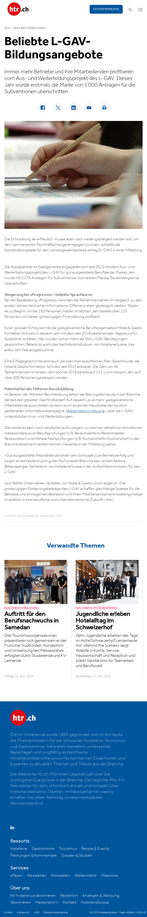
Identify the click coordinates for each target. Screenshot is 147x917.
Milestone (109, 876)
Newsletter (37, 876)
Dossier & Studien (76, 855)
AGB (36, 912)
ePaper (16, 876)
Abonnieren (20, 902)
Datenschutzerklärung (55, 912)
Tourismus (68, 849)
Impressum (23, 912)
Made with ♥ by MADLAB (132, 912)
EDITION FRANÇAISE (106, 9)
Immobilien (60, 876)
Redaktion (69, 896)
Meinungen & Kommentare (33, 855)
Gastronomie (43, 849)
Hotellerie (18, 849)
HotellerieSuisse (95, 902)
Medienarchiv (47, 902)
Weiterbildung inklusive (86, 411)
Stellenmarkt (86, 876)
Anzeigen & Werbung (100, 896)
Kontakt (69, 902)
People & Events (95, 849)
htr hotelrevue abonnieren (33, 896)
